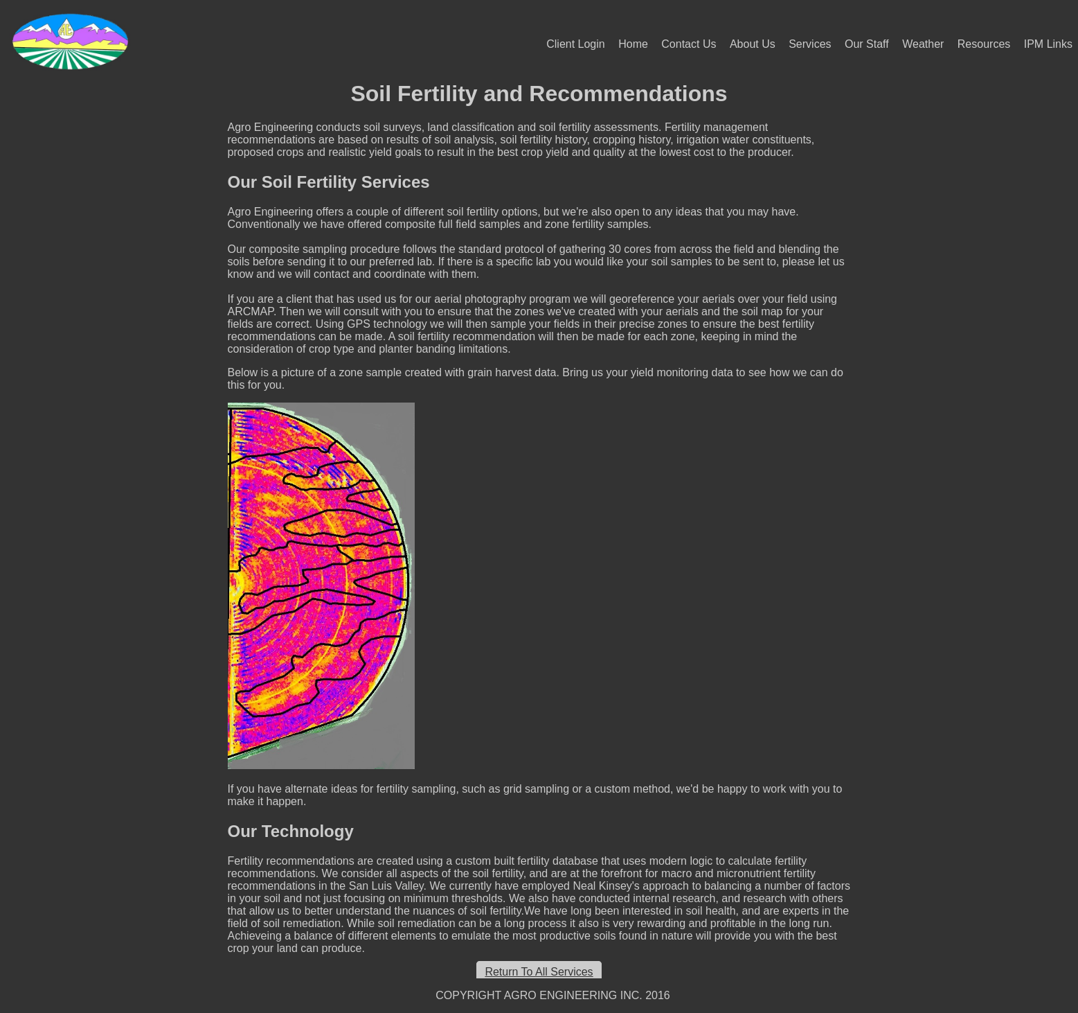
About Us (752, 44)
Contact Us (688, 44)
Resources (984, 44)
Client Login (575, 44)
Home (633, 44)
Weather (923, 44)
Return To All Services (539, 972)
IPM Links (1048, 44)
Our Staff (867, 44)
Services (810, 44)
